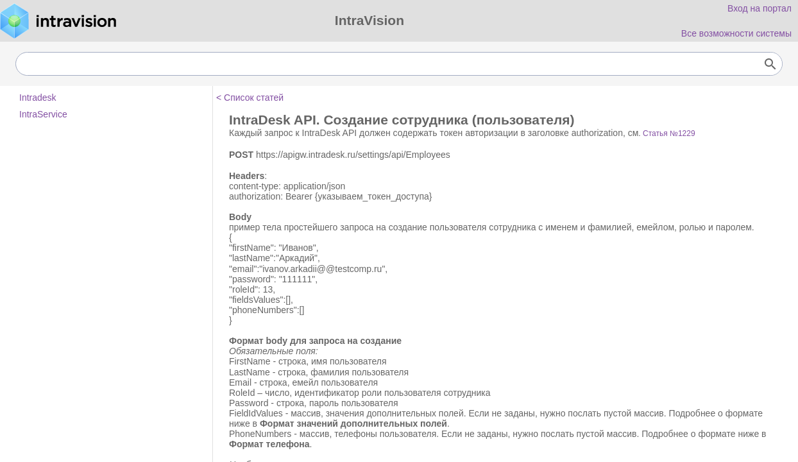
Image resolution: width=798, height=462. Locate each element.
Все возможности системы (736, 33)
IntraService (43, 114)
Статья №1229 (669, 133)
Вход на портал (759, 8)
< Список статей (250, 97)
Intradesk (37, 97)
